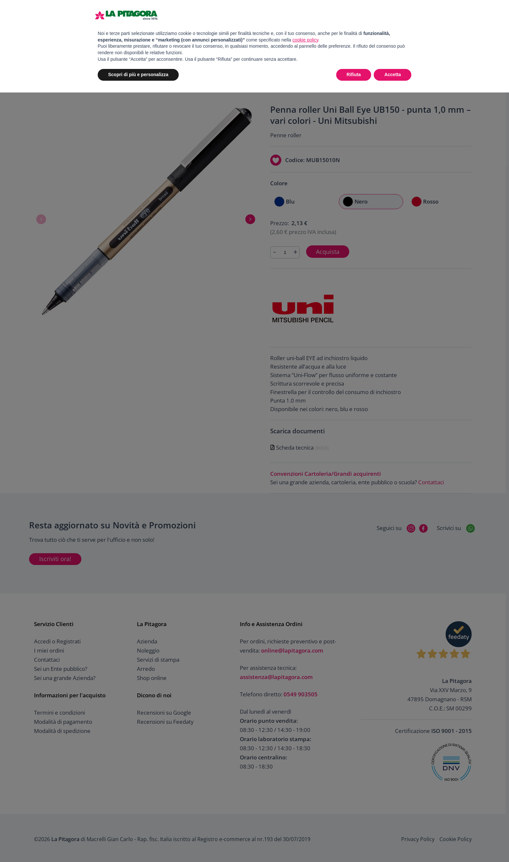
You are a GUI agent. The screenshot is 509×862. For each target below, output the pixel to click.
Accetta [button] (392, 74)
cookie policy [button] (305, 39)
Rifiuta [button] (354, 74)
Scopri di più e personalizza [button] (138, 74)
